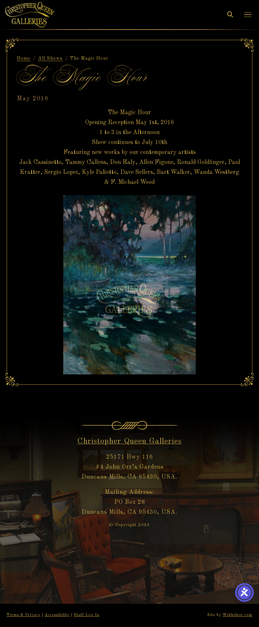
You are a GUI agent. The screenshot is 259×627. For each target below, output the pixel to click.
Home (23, 58)
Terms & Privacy (23, 615)
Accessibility (57, 615)
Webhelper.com (237, 615)
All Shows (50, 58)
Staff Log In (86, 615)
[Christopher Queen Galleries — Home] (30, 14)
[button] (247, 15)
